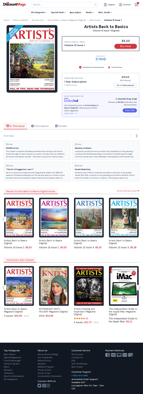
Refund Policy (44, 360)
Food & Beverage (12, 360)
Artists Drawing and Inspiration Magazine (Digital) (85, 311)
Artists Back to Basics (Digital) (15, 242)
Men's (6, 367)
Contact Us (77, 357)
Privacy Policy (44, 370)
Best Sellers (9, 354)
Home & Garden (11, 363)
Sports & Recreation (14, 376)
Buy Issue (125, 46)
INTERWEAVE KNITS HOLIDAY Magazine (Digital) (53, 310)
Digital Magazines (12, 357)
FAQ (73, 360)
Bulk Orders (77, 367)
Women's (8, 370)
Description (40, 126)
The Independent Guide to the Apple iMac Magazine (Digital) (123, 311)
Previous (4, 219)
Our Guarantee (45, 357)
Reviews (42, 363)
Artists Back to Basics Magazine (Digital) (15, 310)
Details (61, 126)
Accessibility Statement (50, 376)
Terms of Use (44, 373)
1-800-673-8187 (80, 375)
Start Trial (129, 110)
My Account (77, 354)
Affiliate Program (46, 367)
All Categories (11, 379)
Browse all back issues (128, 191)
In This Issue (15, 126)
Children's (9, 373)
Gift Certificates (80, 363)
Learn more (70, 113)
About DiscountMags (48, 354)
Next (139, 219)
